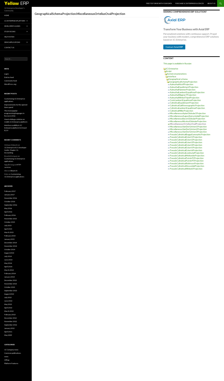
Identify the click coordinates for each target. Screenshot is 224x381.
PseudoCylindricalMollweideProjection (187, 155)
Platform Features (11, 363)
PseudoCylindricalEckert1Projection (186, 137)
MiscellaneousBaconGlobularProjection (187, 118)
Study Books (9, 31)
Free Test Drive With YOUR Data (159, 3)
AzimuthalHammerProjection (182, 89)
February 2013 (10, 314)
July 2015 (8, 225)
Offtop (6, 360)
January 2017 (9, 195)
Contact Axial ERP (174, 47)
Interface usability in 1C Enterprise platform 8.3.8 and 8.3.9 (15, 127)
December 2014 (10, 243)
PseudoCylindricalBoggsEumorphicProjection (190, 134)
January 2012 (9, 328)
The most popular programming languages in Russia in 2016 (14, 113)
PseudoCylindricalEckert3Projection (186, 142)
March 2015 (9, 232)
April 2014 (8, 267)
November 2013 (10, 284)
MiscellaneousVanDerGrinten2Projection (188, 129)
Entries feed (9, 77)
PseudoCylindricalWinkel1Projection (186, 168)
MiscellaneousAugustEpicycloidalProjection (189, 116)
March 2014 (9, 270)
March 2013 (9, 311)
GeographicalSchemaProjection (183, 82)
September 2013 (10, 290)
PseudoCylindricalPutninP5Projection (187, 160)
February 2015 (10, 236)
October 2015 (9, 222)
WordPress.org (10, 84)
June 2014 (8, 260)
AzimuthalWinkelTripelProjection (184, 97)
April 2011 (8, 332)
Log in (6, 74)
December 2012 (10, 318)
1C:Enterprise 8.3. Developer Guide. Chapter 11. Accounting (15, 150)
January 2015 (9, 239)
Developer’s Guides (12, 26)
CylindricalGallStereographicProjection (187, 105)
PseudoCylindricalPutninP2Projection (187, 158)
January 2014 (9, 277)
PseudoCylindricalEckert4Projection (186, 145)
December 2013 (10, 280)
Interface (172, 76)
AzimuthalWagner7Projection (183, 95)
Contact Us (9, 47)
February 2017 (10, 191)
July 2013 (8, 297)
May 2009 (8, 335)
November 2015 (10, 219)
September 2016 (10, 205)
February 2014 (10, 273)
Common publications (12, 353)
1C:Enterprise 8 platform (14, 21)
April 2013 (8, 308)
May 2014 (8, 263)
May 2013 (8, 304)
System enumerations (177, 74)
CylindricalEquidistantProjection (184, 102)
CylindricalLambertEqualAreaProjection (187, 108)
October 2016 (9, 201)
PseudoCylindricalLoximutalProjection (187, 153)
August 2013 (9, 294)
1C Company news (11, 350)
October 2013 (9, 287)
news (6, 356)
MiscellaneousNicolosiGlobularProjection (188, 121)
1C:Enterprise (172, 68)
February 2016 (10, 215)
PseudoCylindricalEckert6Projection (186, 150)
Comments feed (10, 81)
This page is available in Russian (177, 63)
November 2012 (10, 321)
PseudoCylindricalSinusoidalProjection (187, 166)
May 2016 (8, 208)
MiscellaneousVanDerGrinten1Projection (188, 126)
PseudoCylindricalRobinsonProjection (187, 163)
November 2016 (10, 198)
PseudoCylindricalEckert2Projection (186, 139)
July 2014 (8, 256)
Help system (9, 37)
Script (169, 71)
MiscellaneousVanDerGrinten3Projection (188, 131)
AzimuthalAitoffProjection (181, 84)
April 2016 (8, 212)
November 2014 (10, 246)
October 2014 (9, 249)
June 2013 (8, 301)
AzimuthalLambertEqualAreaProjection (187, 92)
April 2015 (8, 229)
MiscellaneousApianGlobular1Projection (188, 113)
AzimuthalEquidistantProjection (184, 87)
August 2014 (9, 253)
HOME (6, 15)
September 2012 (10, 325)
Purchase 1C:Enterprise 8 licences (189, 3)
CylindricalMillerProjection (181, 110)
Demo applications (12, 42)
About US (211, 3)
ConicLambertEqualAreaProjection (185, 100)
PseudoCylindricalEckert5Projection (186, 147)
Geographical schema (178, 79)
